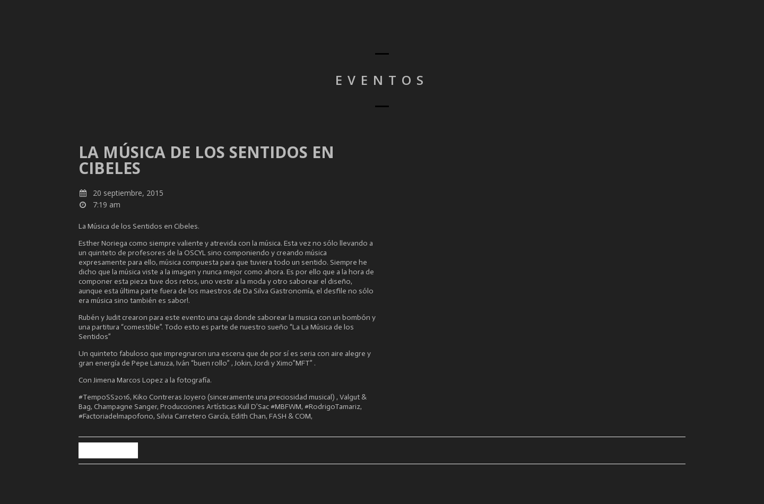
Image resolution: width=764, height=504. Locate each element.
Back (108, 450)
